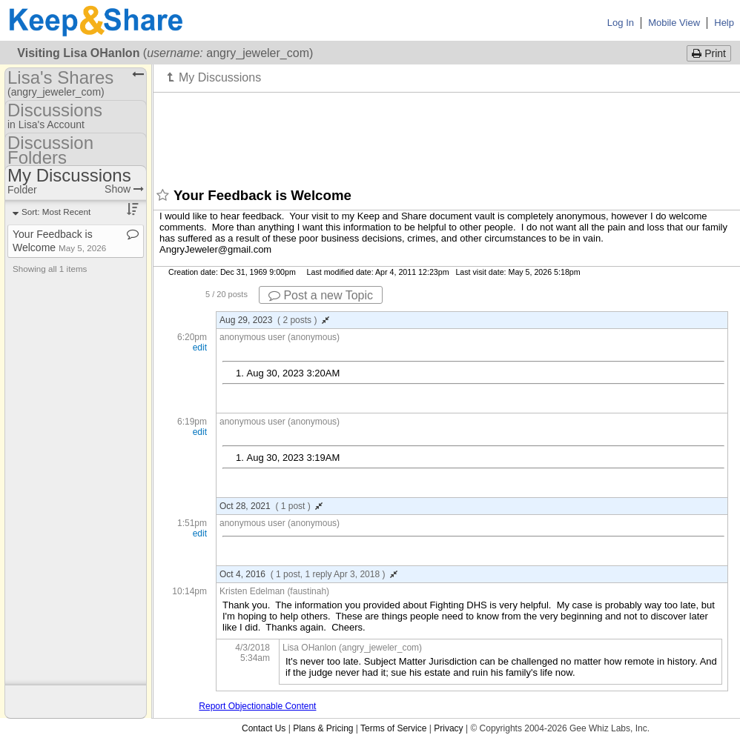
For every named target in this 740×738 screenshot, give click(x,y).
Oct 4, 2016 (308, 574)
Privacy (448, 728)
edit (200, 347)
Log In (620, 22)
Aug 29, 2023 (274, 320)
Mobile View (674, 22)
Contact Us (263, 728)
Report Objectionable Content (257, 706)
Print (709, 53)
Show (124, 189)
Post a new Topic (320, 295)
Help (724, 22)
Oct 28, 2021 (271, 506)
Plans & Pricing (323, 728)
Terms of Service (393, 728)
